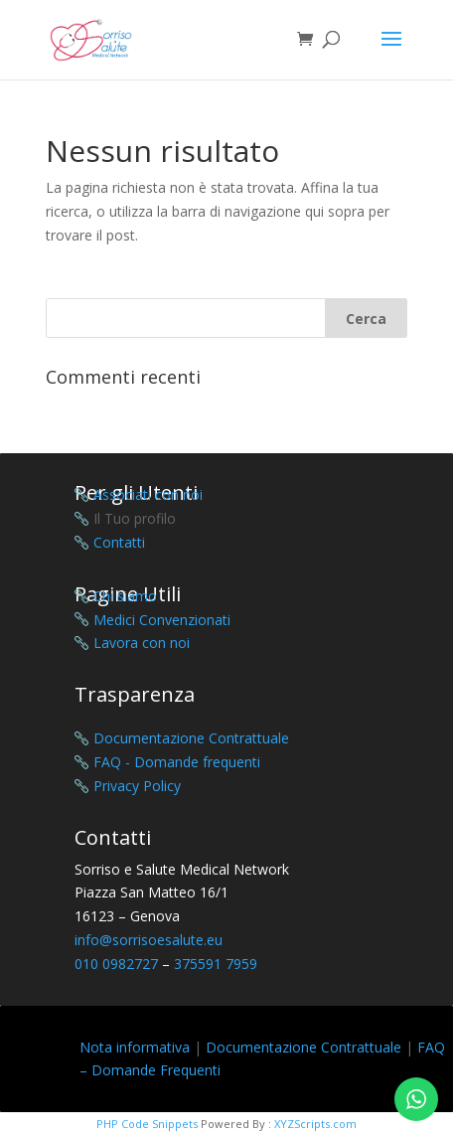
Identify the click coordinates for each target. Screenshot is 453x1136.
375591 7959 (215, 963)
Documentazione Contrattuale (303, 1047)
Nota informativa (134, 1047)
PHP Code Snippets (147, 1123)
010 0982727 (116, 963)
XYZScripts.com (315, 1123)
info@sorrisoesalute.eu (149, 939)
